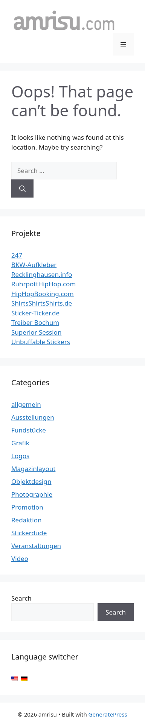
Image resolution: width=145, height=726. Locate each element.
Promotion (27, 507)
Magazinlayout (33, 468)
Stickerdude (29, 532)
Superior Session (36, 332)
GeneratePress (108, 714)
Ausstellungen (32, 417)
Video (19, 558)
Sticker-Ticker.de (35, 313)
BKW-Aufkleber (33, 264)
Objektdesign (31, 481)
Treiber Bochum (35, 322)
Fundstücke (28, 430)
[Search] (22, 188)
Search (21, 598)
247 (16, 255)
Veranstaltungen (36, 545)
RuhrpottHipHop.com (43, 284)
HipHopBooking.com (42, 293)
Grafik (20, 443)
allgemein (26, 404)
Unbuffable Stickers (40, 341)
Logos (20, 455)
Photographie (31, 494)
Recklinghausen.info (41, 274)
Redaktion (26, 520)
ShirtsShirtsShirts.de (41, 303)
